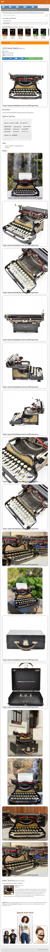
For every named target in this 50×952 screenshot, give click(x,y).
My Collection (15, 883)
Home (3, 42)
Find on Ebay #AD (29, 58)
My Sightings (20, 883)
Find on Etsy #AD (38, 58)
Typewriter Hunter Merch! (25, 913)
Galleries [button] (18, 7)
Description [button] (5, 58)
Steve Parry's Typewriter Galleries (7, 883)
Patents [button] (34, 7)
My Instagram (7, 147)
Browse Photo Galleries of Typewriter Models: (9, 18)
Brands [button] (4, 7)
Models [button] (11, 7)
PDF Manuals (21, 27)
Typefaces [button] (26, 7)
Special (9, 42)
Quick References (27, 27)
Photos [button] (17, 58)
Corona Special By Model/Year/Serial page (15, 904)
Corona (6, 42)
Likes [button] (22, 58)
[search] (25, 21)
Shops (32, 27)
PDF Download (5, 38)
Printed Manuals (15, 27)
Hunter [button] (11, 58)
